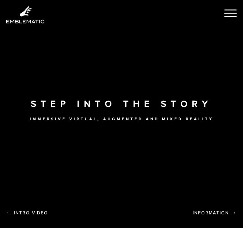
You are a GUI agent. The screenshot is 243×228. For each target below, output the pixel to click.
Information (215, 212)
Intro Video (27, 212)
